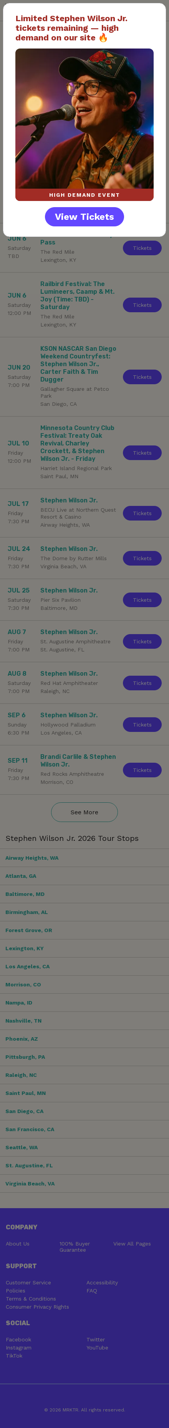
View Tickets (84, 216)
